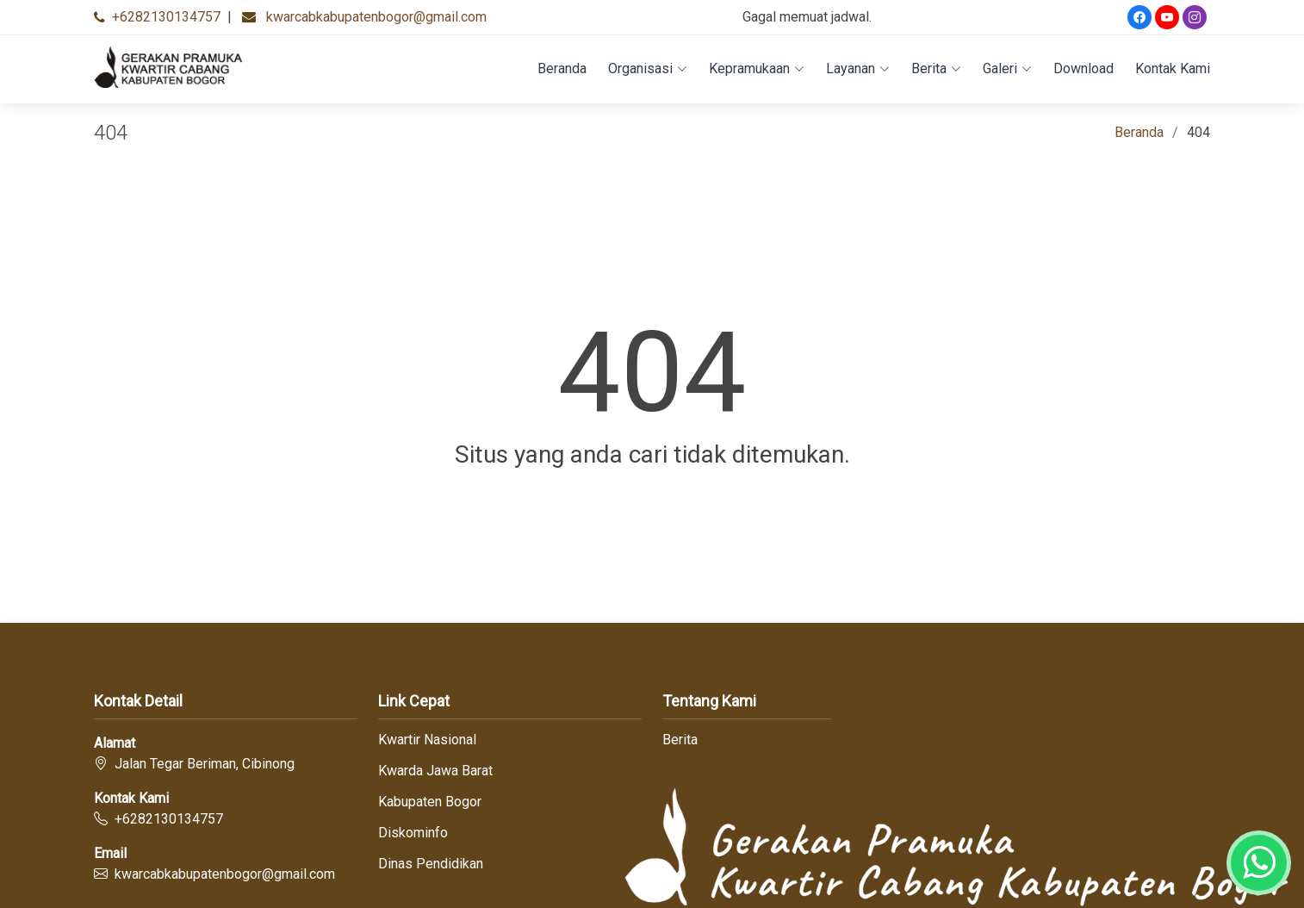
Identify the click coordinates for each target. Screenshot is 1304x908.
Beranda (562, 68)
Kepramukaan (756, 68)
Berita (936, 68)
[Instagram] (1195, 17)
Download (1083, 68)
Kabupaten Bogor (429, 802)
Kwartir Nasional (427, 740)
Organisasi (647, 68)
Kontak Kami (1172, 68)
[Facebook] (1139, 17)
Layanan (858, 68)
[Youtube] (1167, 17)
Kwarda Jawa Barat (435, 771)
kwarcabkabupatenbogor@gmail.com (376, 17)
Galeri (1007, 68)
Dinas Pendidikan (430, 864)
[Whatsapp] (1258, 862)
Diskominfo (413, 833)
